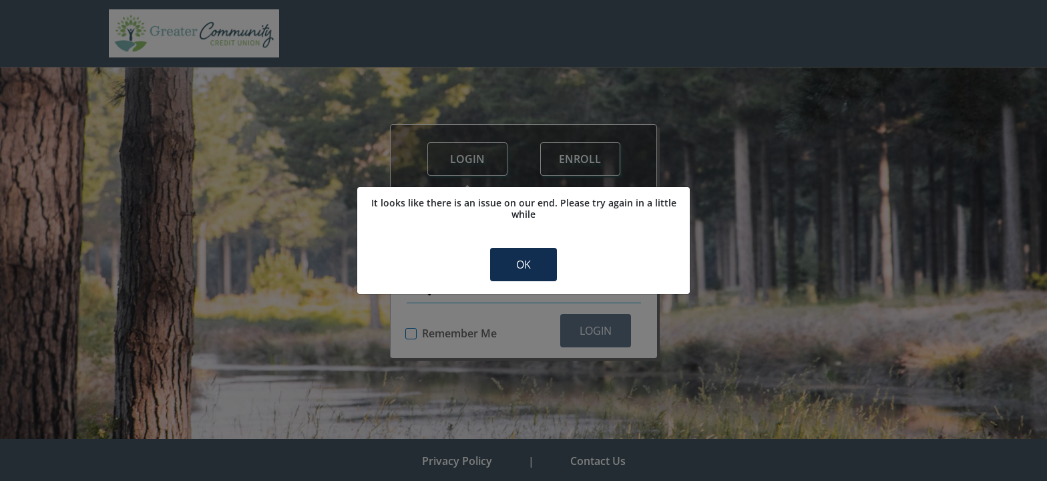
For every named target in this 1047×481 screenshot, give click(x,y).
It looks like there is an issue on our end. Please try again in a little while (523, 208)
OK (523, 264)
